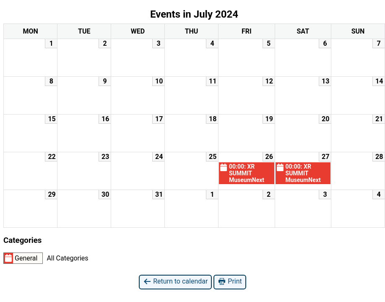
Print (230, 281)
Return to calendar (175, 281)
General (20, 258)
